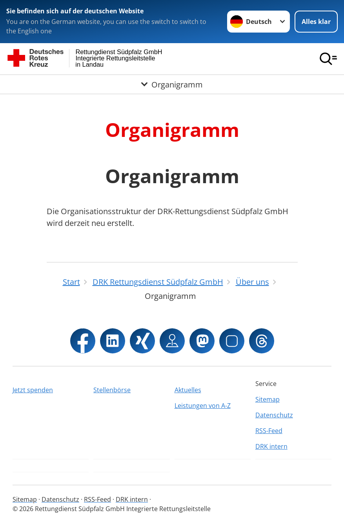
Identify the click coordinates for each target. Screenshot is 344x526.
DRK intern (271, 446)
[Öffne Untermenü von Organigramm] (172, 84)
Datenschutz (274, 415)
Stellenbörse (112, 390)
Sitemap (267, 399)
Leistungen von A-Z (203, 405)
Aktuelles (188, 390)
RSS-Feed (268, 430)
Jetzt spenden (33, 390)
